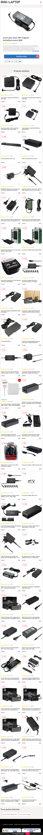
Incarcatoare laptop (25, 814)
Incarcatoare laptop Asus (10, 814)
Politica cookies (35, 824)
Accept (28, 833)
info (19, 101)
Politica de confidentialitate (22, 824)
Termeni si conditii (8, 824)
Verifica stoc (27, 56)
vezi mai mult (35, 51)
